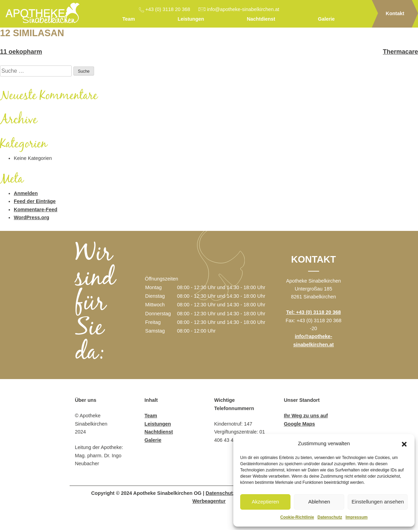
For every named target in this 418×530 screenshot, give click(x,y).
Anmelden (26, 193)
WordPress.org (31, 217)
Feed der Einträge (35, 201)
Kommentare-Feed (35, 209)
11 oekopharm (21, 51)
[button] (404, 443)
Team (128, 19)
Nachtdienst (261, 19)
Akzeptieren (265, 501)
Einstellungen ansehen (377, 501)
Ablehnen (319, 501)
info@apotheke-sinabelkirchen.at (243, 9)
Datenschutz (329, 517)
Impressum (357, 517)
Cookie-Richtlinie (297, 517)
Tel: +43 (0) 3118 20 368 (313, 312)
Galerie (326, 19)
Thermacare (400, 51)
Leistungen (190, 19)
